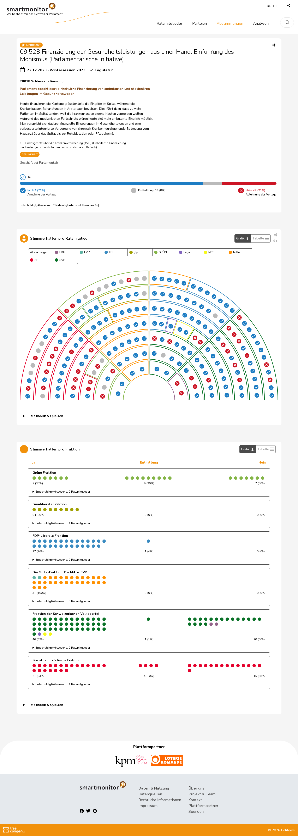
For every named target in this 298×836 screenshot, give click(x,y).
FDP (109, 252)
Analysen (261, 23)
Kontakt (195, 799)
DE (269, 6)
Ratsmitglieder (169, 23)
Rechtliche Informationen (159, 799)
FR (274, 6)
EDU (60, 252)
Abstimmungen (230, 23)
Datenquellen (150, 794)
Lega (184, 252)
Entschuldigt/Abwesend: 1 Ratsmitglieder (63, 523)
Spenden (196, 811)
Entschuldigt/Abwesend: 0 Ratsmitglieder (63, 492)
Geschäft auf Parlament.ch (39, 162)
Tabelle (260, 238)
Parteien (199, 23)
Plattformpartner (203, 805)
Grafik (243, 238)
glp (133, 252)
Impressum (147, 805)
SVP (60, 260)
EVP (85, 252)
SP (34, 260)
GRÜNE (161, 252)
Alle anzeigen (39, 252)
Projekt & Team (202, 794)
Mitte (234, 252)
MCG (209, 252)
